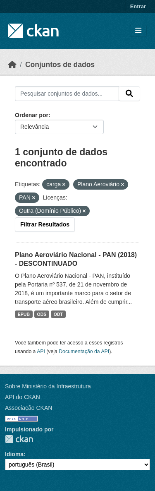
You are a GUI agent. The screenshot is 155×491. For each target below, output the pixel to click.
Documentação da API (84, 351)
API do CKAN (22, 397)
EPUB (24, 314)
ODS (42, 314)
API (41, 351)
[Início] (12, 64)
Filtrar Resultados (44, 224)
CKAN (19, 439)
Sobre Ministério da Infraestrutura (48, 386)
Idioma (14, 454)
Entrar (138, 6)
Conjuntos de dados (60, 64)
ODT (58, 314)
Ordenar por (31, 115)
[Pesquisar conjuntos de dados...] (67, 93)
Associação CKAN (28, 407)
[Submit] (129, 93)
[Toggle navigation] (138, 31)
